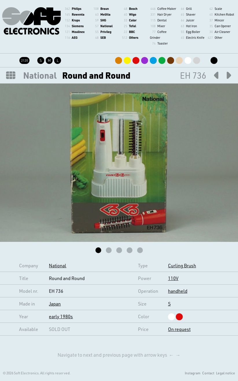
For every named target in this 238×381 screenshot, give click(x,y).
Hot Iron (191, 26)
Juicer (190, 20)
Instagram (192, 373)
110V (173, 278)
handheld (177, 291)
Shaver (190, 14)
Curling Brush (182, 265)
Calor (132, 20)
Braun (104, 8)
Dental (162, 20)
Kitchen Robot (224, 14)
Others (133, 37)
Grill (189, 8)
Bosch (133, 8)
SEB (103, 37)
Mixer (161, 26)
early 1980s (61, 316)
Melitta (105, 14)
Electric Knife (195, 37)
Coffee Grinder (158, 35)
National (106, 26)
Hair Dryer (164, 14)
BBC (132, 32)
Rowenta (78, 14)
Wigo (132, 14)
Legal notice (225, 373)
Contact (208, 373)
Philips (76, 8)
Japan (55, 304)
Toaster (162, 43)
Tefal (132, 26)
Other (218, 37)
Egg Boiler (193, 32)
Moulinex (78, 32)
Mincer (219, 20)
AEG (75, 37)
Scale (218, 8)
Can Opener (223, 26)
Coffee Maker (166, 8)
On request (179, 329)
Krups (76, 20)
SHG (103, 20)
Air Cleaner (222, 32)
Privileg (105, 32)
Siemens (78, 26)
